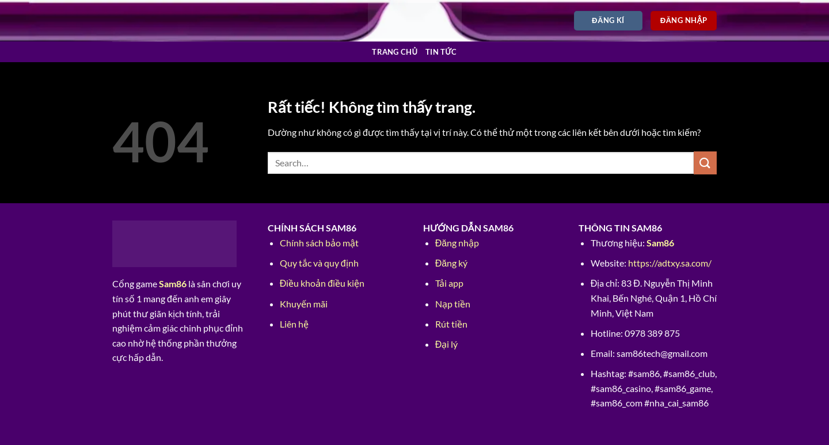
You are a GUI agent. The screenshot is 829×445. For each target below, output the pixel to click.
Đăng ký (451, 262)
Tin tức (441, 51)
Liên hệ (294, 323)
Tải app (449, 282)
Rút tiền (451, 323)
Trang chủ (394, 51)
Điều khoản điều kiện (322, 282)
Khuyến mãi (304, 303)
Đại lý (446, 343)
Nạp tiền (452, 303)
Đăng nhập (457, 242)
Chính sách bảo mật (319, 242)
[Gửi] (705, 162)
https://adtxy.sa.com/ (670, 262)
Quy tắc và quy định (319, 262)
